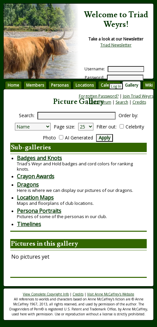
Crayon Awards (35, 176)
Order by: (128, 115)
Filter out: (106, 126)
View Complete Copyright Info (46, 294)
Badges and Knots (39, 158)
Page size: (64, 126)
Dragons (28, 184)
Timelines (29, 224)
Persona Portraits (39, 210)
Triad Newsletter (115, 45)
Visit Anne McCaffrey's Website (110, 294)
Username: (94, 69)
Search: (26, 115)
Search (122, 102)
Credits (139, 102)
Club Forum (100, 102)
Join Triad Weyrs (138, 96)
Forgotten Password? (99, 96)
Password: (94, 77)
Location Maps (35, 197)
